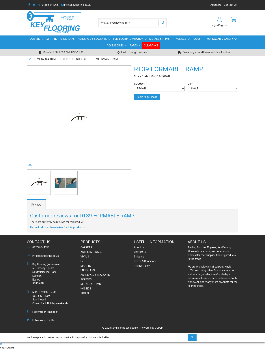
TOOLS (196, 38)
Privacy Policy (142, 265)
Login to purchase (147, 96)
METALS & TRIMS (159, 38)
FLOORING (34, 38)
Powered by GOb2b (152, 327)
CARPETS (86, 247)
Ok (192, 337)
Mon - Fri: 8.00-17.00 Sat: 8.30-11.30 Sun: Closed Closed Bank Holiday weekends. (48, 297)
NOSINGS (181, 38)
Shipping (139, 256)
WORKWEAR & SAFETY (220, 38)
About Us (215, 4)
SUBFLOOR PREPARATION (128, 38)
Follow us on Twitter (41, 320)
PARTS (134, 45)
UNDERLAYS (67, 38)
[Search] (161, 23)
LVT (83, 261)
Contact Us (230, 4)
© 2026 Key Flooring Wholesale (120, 327)
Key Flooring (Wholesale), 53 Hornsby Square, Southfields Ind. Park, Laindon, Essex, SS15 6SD (44, 273)
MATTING (51, 38)
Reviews (36, 204)
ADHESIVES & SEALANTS (92, 38)
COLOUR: (139, 83)
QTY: (190, 83)
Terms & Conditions (145, 261)
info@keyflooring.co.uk (76, 4)
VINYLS (85, 256)
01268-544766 (38, 247)
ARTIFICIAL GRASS (91, 252)
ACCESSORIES (115, 45)
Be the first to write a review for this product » (57, 227)
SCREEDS (86, 279)
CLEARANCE (151, 45)
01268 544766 (48, 4)
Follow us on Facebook (42, 311)
